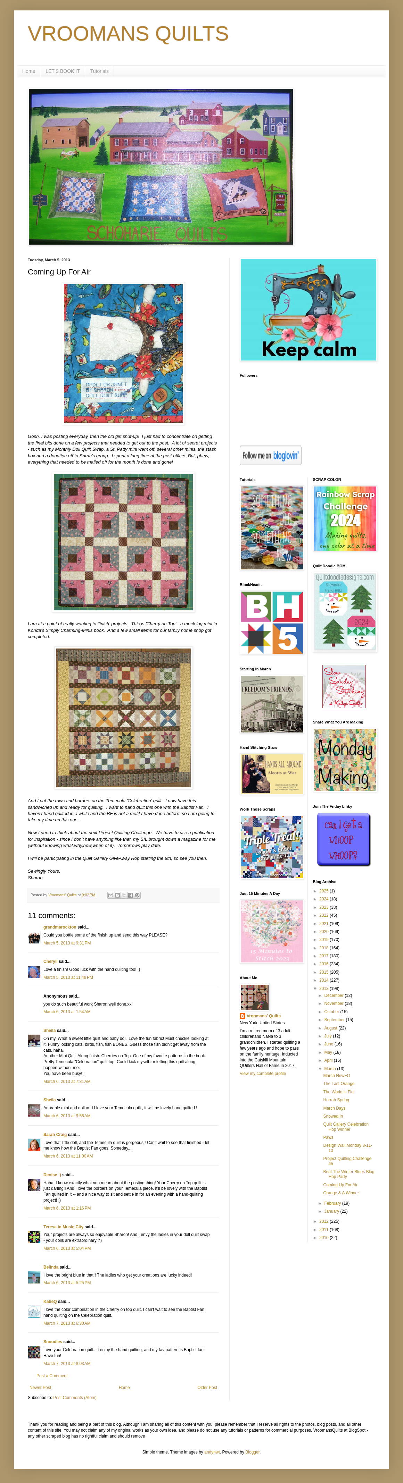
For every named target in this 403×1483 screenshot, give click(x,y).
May (328, 1052)
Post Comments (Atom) (75, 1397)
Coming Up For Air (340, 1185)
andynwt (212, 1452)
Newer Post (40, 1387)
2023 (324, 907)
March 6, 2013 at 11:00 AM (68, 1156)
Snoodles (52, 1341)
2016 (324, 963)
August (331, 1028)
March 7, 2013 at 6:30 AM (67, 1323)
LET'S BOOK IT (63, 71)
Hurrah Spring (336, 1100)
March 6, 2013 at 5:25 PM (67, 1282)
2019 (324, 939)
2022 (324, 915)
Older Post (207, 1387)
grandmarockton (59, 927)
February (333, 1203)
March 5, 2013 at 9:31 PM (67, 943)
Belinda (50, 1267)
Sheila (49, 1030)
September (335, 1019)
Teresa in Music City (63, 1226)
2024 (324, 899)
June (329, 1044)
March (330, 1068)
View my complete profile (263, 1073)
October (332, 1011)
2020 (324, 931)
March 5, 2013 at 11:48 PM (68, 977)
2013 (324, 988)
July (328, 1036)
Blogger (252, 1452)
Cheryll (50, 961)
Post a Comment (51, 1375)
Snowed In (333, 1116)
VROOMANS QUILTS (128, 33)
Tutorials (99, 71)
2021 (324, 923)
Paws (328, 1137)
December (334, 995)
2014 (324, 980)
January (332, 1211)
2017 (324, 956)
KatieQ (50, 1301)
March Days (334, 1108)
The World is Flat (338, 1092)
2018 (324, 948)
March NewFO (336, 1075)
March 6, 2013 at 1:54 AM (67, 1011)
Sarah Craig (55, 1134)
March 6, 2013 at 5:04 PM (67, 1248)
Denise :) (52, 1174)
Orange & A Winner (341, 1192)
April (329, 1060)
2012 (324, 1221)
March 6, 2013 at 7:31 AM (67, 1081)
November (334, 1003)
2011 (324, 1229)
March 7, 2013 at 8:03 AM (67, 1363)
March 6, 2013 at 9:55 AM (67, 1115)
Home (28, 71)
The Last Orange (338, 1083)
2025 (324, 891)
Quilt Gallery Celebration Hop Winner (346, 1127)
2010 (324, 1237)
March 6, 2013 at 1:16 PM (67, 1208)
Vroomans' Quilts (264, 1016)
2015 (324, 972)
